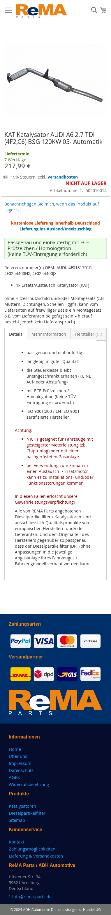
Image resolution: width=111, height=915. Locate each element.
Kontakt (16, 842)
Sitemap (17, 820)
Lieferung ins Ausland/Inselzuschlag (55, 229)
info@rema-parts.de (32, 896)
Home (15, 749)
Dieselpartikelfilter (27, 813)
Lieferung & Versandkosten (36, 856)
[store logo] (41, 11)
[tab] (15, 333)
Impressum (20, 763)
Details (15, 334)
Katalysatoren (22, 806)
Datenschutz (21, 770)
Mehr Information (48, 334)
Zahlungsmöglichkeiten (32, 849)
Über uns (18, 756)
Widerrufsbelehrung (29, 784)
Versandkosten (62, 177)
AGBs (14, 777)
